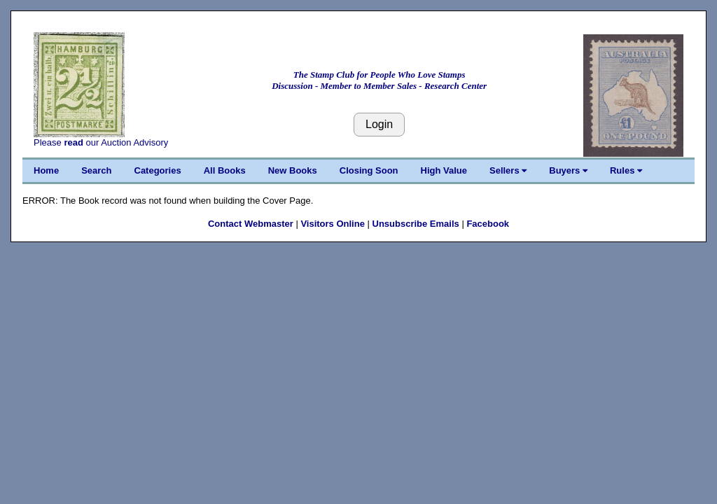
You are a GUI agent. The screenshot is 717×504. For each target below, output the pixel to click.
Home (46, 170)
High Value (444, 170)
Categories (157, 170)
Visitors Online (332, 223)
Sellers (508, 170)
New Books (292, 170)
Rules (626, 170)
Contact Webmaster (250, 223)
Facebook (487, 223)
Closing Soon (369, 170)
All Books (225, 170)
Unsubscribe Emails (416, 223)
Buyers (568, 170)
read (73, 142)
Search (96, 170)
